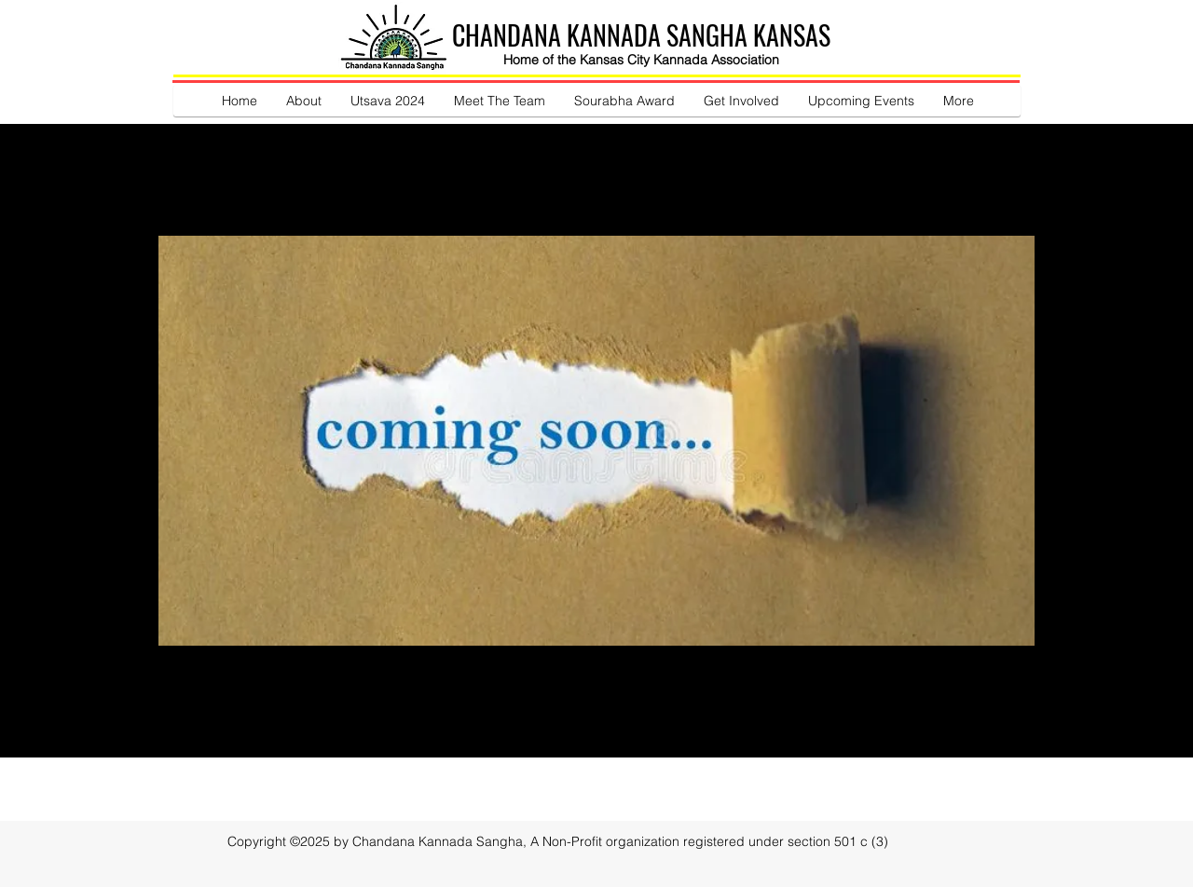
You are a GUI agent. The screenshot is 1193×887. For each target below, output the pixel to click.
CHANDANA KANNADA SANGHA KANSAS (641, 35)
